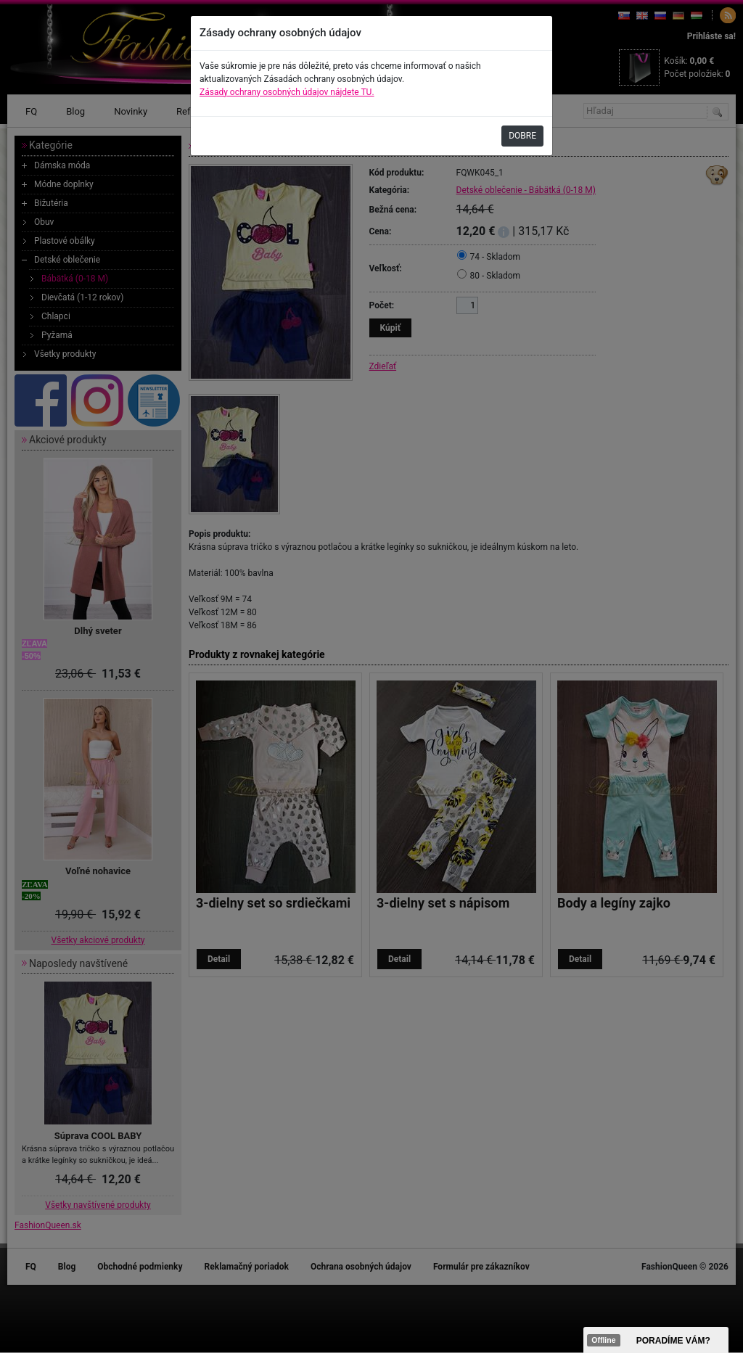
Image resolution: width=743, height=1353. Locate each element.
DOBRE (522, 136)
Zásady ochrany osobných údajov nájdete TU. (287, 92)
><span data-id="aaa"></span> (655, 1340)
